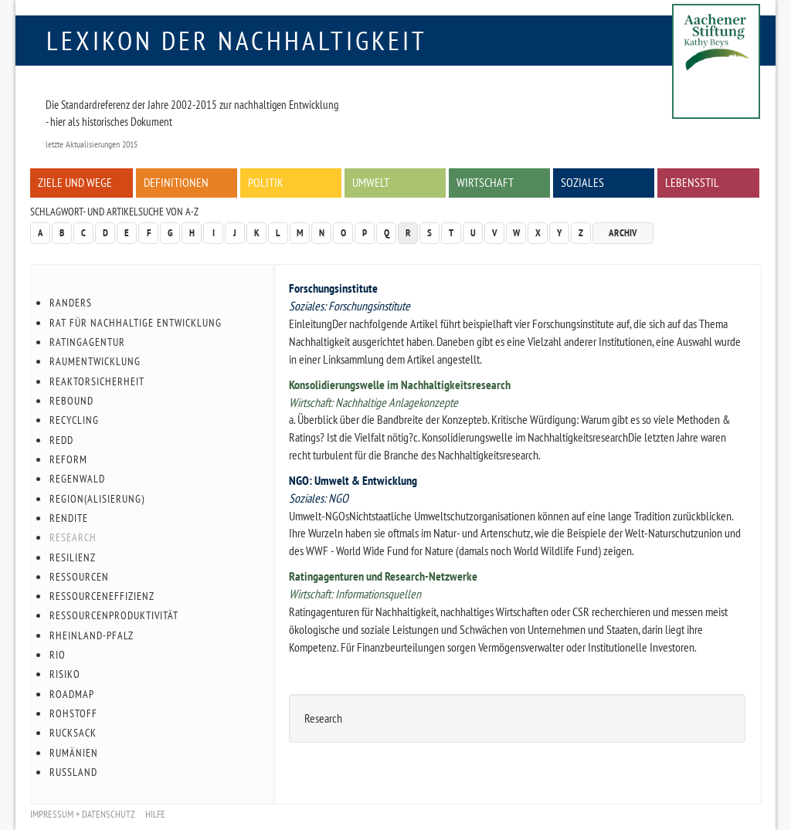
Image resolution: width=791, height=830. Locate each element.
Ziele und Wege (75, 182)
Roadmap (71, 694)
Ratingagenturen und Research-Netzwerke (383, 576)
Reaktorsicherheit (96, 381)
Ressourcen (79, 577)
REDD (61, 440)
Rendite (68, 518)
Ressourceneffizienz (101, 596)
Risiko (64, 674)
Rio (57, 655)
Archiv (623, 232)
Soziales (582, 182)
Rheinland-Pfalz (91, 635)
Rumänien (73, 753)
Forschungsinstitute (333, 288)
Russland (73, 772)
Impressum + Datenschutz (82, 814)
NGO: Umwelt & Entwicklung (353, 480)
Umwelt (370, 182)
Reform (68, 459)
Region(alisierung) (96, 499)
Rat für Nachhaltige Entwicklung (135, 323)
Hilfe (155, 814)
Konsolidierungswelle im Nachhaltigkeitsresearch (400, 384)
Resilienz (72, 557)
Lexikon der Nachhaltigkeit (236, 40)
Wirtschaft (485, 182)
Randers (70, 303)
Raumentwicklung (95, 361)
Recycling (74, 420)
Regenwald (77, 479)
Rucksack (73, 733)
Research (73, 537)
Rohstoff (73, 713)
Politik (265, 182)
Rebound (71, 401)
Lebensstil (692, 182)
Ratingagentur (87, 342)
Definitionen (176, 182)
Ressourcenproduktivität (113, 615)
